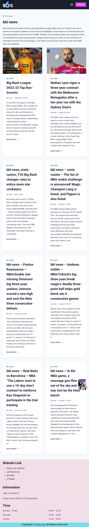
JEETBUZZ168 (13, 472)
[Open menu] (71, 4)
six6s (10, 98)
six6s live (40, 524)
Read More (12, 139)
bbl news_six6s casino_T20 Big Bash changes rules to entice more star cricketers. (21, 179)
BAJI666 (10, 475)
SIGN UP (80, 4)
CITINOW (11, 479)
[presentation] (22, 61)
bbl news (10, 78)
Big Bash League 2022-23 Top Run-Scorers (19, 87)
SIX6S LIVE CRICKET (16, 468)
